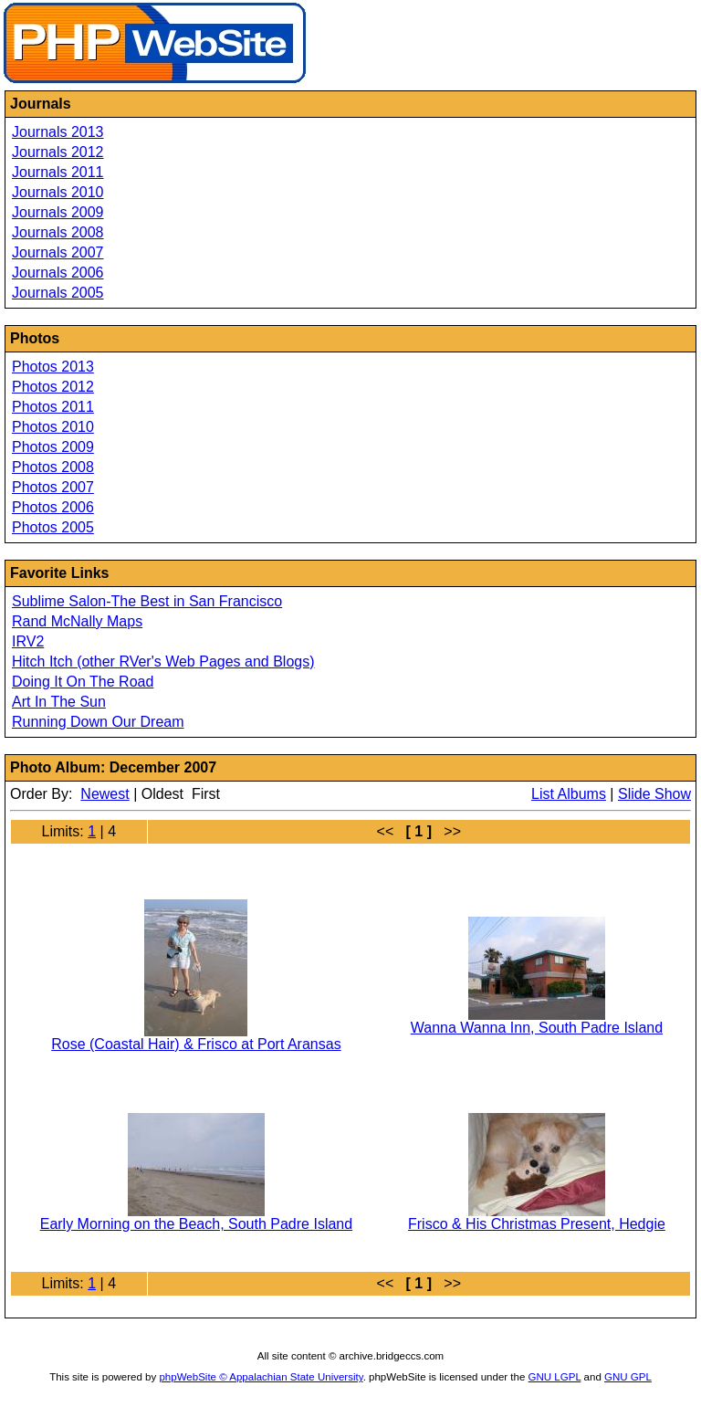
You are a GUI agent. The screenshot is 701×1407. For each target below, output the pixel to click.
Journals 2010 (58, 192)
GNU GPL (628, 1376)
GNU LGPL (554, 1376)
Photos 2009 (53, 447)
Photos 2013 (53, 366)
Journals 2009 (58, 212)
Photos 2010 (53, 427)
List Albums (568, 794)
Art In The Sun (59, 701)
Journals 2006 (58, 272)
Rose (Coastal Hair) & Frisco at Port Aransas (195, 1044)
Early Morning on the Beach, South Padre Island (196, 1224)
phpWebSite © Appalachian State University (260, 1376)
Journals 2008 (58, 232)
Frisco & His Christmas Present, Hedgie (536, 1224)
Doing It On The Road (82, 681)
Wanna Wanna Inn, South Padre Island (537, 1027)
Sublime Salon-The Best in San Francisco (147, 601)
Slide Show (654, 794)
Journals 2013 (58, 132)
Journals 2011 (58, 172)
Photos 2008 (53, 467)
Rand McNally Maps (77, 621)
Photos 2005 (53, 527)
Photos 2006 (53, 507)
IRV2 (28, 641)
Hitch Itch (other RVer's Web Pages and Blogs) (163, 661)
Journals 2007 (58, 252)
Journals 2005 (58, 292)
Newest (104, 794)
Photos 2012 (53, 386)
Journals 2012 (58, 152)
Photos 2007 (53, 487)
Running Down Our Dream (98, 722)
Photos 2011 (53, 407)
